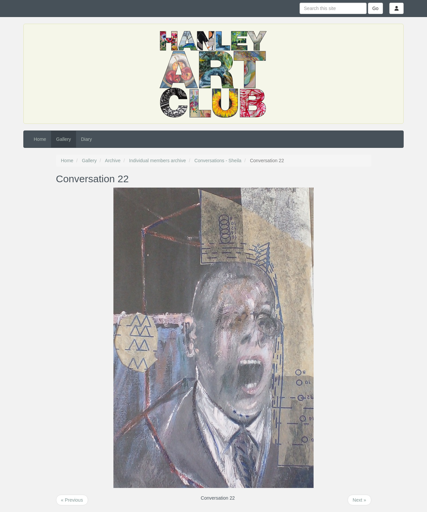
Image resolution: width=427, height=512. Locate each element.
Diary (86, 139)
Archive (113, 160)
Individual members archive (157, 160)
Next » (359, 500)
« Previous (72, 500)
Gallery (63, 139)
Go (375, 8)
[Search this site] (333, 8)
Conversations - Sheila (218, 160)
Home (40, 139)
